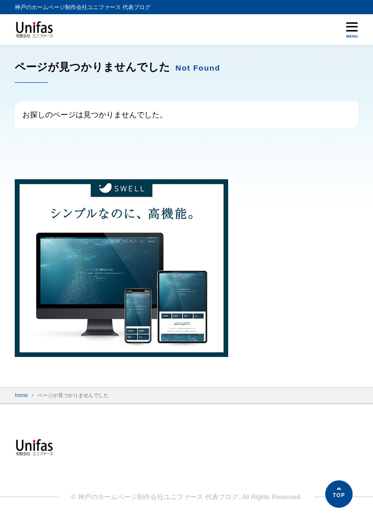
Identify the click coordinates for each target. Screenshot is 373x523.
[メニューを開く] (352, 30)
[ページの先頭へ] (339, 494)
